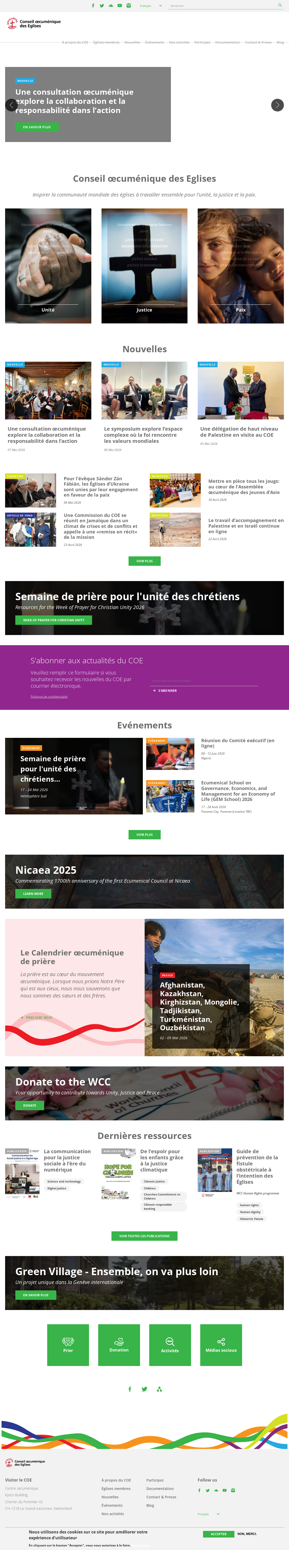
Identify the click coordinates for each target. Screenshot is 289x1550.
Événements (154, 42)
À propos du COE (75, 42)
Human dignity (250, 1212)
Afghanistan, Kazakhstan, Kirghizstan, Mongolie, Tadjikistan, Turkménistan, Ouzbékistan (199, 1006)
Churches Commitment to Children (162, 1196)
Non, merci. (247, 1534)
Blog (280, 42)
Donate (29, 1105)
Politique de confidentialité (49, 696)
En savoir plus (37, 127)
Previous (11, 105)
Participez (202, 42)
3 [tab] (144, 144)
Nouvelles (132, 42)
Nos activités (179, 42)
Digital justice (56, 1188)
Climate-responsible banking (158, 1206)
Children (150, 1188)
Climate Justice (154, 1181)
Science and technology (64, 1181)
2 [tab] (139, 144)
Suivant (277, 105)
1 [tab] (134, 144)
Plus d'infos (140, 1545)
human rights (249, 1205)
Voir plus (144, 561)
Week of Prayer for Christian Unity (53, 620)
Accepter (219, 1534)
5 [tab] (154, 144)
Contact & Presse (258, 42)
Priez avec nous (39, 1018)
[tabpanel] (144, 105)
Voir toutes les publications (144, 1236)
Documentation (227, 42)
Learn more (33, 894)
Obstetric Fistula (251, 1219)
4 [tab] (149, 144)
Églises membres (106, 42)
